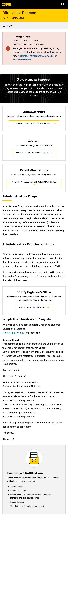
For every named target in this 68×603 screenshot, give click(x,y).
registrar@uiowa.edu (13, 332)
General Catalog (18, 18)
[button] (63, 4)
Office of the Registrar (19, 13)
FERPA (5, 18)
